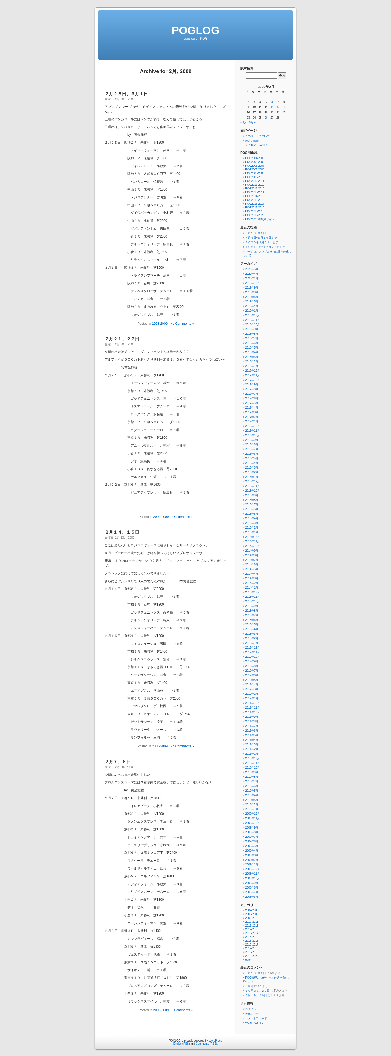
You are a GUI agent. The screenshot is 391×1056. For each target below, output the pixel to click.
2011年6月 (251, 730)
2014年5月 (251, 569)
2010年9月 (251, 772)
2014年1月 (251, 587)
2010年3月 (251, 799)
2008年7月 (251, 892)
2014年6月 (251, 564)
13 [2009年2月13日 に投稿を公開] (271, 107)
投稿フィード (253, 1013)
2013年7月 (251, 615)
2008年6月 (251, 896)
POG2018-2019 (254, 211)
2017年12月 (252, 370)
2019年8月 (251, 292)
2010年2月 (251, 804)
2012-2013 (251, 929)
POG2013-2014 (254, 192)
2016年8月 (251, 444)
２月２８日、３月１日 (126, 93)
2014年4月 (251, 573)
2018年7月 (251, 338)
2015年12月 (252, 481)
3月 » (252, 122)
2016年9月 (251, 439)
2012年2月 (251, 693)
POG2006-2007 (254, 165)
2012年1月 (251, 698)
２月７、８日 (118, 761)
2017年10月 (252, 379)
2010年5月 (251, 790)
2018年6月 (251, 343)
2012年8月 (251, 666)
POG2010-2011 (254, 180)
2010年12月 (252, 758)
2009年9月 (251, 827)
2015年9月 (251, 495)
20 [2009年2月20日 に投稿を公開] (271, 112)
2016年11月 (252, 430)
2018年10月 (252, 324)
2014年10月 (252, 546)
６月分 (249, 986)
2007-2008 (251, 910)
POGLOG (195, 30)
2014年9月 (251, 550)
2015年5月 (251, 513)
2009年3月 (251, 855)
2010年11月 (252, 762)
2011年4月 (251, 739)
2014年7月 (251, 559)
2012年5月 (251, 679)
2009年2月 (251, 859)
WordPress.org (254, 1022)
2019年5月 (251, 301)
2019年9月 (251, 287)
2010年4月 (251, 795)
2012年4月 (251, 684)
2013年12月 (252, 592)
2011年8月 (251, 721)
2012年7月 (251, 670)
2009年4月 (251, 850)
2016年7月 (251, 449)
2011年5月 (251, 735)
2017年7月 (251, 393)
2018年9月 (251, 329)
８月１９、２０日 (256, 995)
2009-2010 (251, 917)
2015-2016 (251, 940)
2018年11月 (252, 319)
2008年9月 (251, 882)
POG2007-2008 (254, 169)
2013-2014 (251, 933)
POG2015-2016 (254, 199)
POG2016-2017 (254, 203)
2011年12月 (252, 702)
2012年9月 (251, 661)
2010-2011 (251, 921)
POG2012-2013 (257, 145)
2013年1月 (251, 642)
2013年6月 (251, 619)
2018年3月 (251, 356)
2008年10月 (252, 878)
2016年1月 (251, 476)
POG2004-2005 (254, 158)
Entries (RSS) (181, 1043)
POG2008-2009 (254, 173)
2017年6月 (251, 398)
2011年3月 (251, 744)
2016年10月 (252, 435)
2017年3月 (251, 412)
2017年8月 (251, 389)
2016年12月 (252, 426)
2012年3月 (251, 689)
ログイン (250, 1009)
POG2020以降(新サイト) (260, 219)
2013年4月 (251, 629)
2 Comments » (182, 517)
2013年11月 (252, 596)
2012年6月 (251, 675)
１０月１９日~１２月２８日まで (265, 246)
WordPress (215, 1040)
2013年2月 (251, 638)
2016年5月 (251, 458)
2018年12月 (252, 315)
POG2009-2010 (254, 177)
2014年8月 (251, 555)
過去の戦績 (252, 140)
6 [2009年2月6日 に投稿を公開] (272, 102)
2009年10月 (252, 822)
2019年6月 (251, 296)
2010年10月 (252, 767)
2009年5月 (251, 846)
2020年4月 (251, 273)
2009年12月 (252, 813)
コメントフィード (256, 1018)
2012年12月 (252, 647)
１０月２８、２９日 (257, 990)
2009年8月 (251, 832)
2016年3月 (251, 467)
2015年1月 (251, 532)
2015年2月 (251, 527)
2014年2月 (251, 582)
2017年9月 (251, 384)
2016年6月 (251, 453)
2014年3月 (251, 578)
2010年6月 (251, 786)
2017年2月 (251, 416)
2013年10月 (252, 601)
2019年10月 (252, 283)
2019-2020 (251, 955)
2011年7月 (251, 726)
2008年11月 (252, 873)
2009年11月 (252, 818)
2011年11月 (252, 707)
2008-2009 (160, 323)
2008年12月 (252, 869)
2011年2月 (251, 749)
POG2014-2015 (254, 196)
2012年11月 (252, 652)
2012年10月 (252, 656)
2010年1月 (251, 809)
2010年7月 (251, 781)
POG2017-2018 (254, 207)
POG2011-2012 (254, 184)
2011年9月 (251, 716)
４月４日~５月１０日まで (261, 237)
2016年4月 (251, 462)
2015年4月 (251, 518)
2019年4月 (251, 306)
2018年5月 (251, 347)
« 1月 (243, 122)
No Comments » (182, 323)
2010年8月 (251, 776)
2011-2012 (251, 925)
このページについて (257, 136)
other (248, 959)
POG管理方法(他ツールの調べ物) (265, 977)
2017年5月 (251, 402)
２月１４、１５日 (122, 532)
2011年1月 (251, 753)
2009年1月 (251, 864)
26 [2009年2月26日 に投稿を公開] (265, 117)
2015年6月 (251, 509)
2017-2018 (251, 948)
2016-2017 (251, 944)
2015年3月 (251, 522)
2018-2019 (251, 952)
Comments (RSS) (206, 1043)
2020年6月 (251, 269)
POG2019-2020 (254, 215)
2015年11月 (252, 486)
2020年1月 (251, 278)
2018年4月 (251, 352)
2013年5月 (251, 624)
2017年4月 (251, 407)
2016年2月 (251, 472)
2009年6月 (251, 841)
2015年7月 (251, 504)
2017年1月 (251, 421)
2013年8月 (251, 610)
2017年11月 (252, 375)
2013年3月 (251, 633)
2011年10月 (252, 712)
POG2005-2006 (254, 161)
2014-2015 (251, 936)
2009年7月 (251, 836)
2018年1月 (251, 366)
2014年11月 (252, 541)
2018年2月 (251, 361)
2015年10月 (252, 490)
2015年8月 (251, 499)
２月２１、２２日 (122, 339)
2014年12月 (252, 536)
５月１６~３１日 (255, 233)
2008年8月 (251, 887)
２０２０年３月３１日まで (261, 242)
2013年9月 (251, 606)
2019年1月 (251, 310)
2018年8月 (251, 333)
